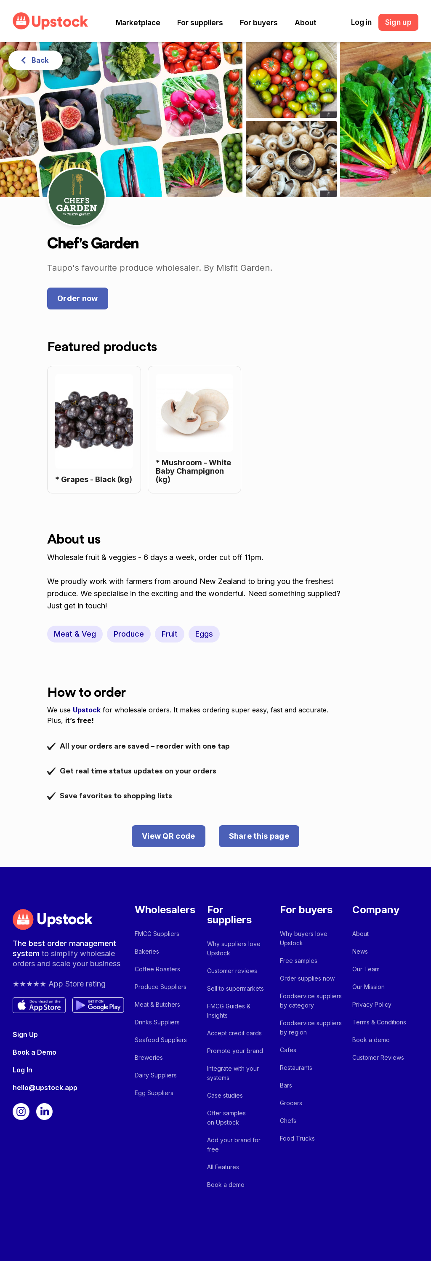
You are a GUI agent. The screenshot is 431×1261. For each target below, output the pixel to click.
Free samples (298, 960)
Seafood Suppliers (161, 1039)
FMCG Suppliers (157, 933)
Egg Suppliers (154, 1092)
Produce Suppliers (160, 986)
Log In (22, 1070)
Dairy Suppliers (156, 1075)
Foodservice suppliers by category (311, 1000)
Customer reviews (232, 970)
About (306, 23)
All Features (223, 1166)
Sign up (398, 22)
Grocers (291, 1102)
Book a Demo (34, 1052)
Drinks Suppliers (157, 1022)
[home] (50, 20)
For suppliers (200, 23)
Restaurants (296, 1067)
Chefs (288, 1120)
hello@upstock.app (45, 1087)
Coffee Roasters (157, 969)
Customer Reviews (378, 1057)
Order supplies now (307, 978)
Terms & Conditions (379, 1022)
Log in (361, 22)
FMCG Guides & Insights (228, 1010)
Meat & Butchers (157, 1004)
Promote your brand (235, 1050)
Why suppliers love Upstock (234, 948)
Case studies (225, 1095)
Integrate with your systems (233, 1073)
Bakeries (147, 951)
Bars (286, 1085)
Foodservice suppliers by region (311, 1027)
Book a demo (226, 1184)
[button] (138, 22)
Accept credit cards (234, 1033)
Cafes (288, 1049)
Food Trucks (297, 1138)
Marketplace (138, 23)
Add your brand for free (234, 1144)
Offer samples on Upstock (226, 1117)
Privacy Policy (371, 1004)
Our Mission (368, 986)
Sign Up (25, 1034)
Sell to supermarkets (235, 988)
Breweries (149, 1057)
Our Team (366, 969)
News (360, 951)
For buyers (259, 23)
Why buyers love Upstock (303, 938)
